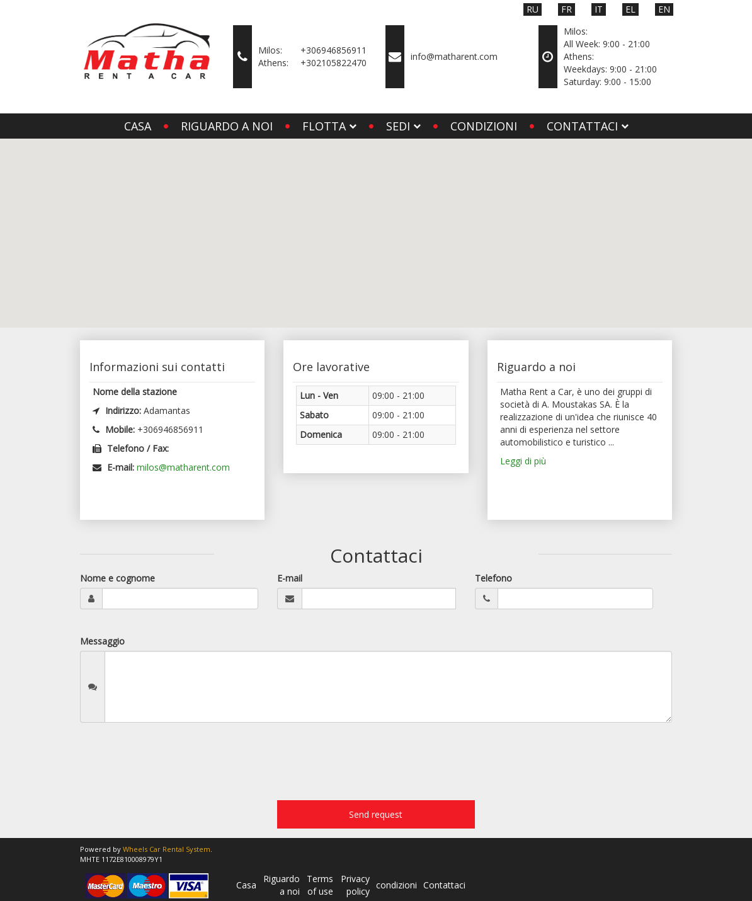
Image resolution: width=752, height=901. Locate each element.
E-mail (289, 578)
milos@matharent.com (183, 467)
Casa (137, 126)
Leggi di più (523, 461)
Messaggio (102, 641)
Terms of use (320, 885)
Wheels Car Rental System (166, 849)
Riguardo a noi (227, 126)
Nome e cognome (117, 578)
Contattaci (444, 885)
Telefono (493, 578)
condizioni (483, 126)
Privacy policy (355, 885)
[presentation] (175, 766)
